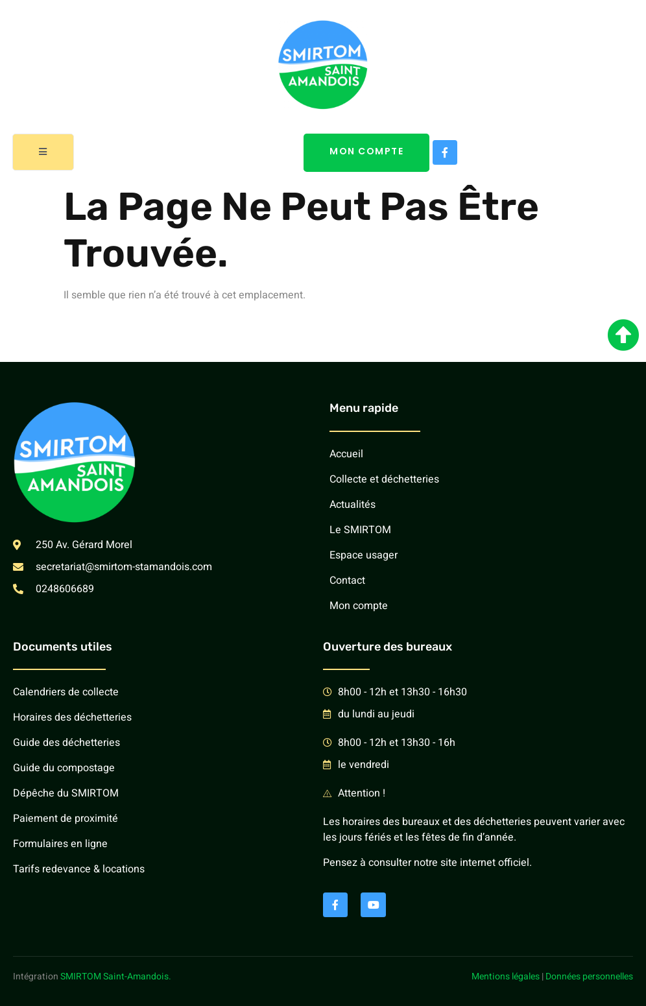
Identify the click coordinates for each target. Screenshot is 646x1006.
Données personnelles (589, 976)
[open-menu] (43, 152)
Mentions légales (506, 976)
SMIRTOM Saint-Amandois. (115, 976)
